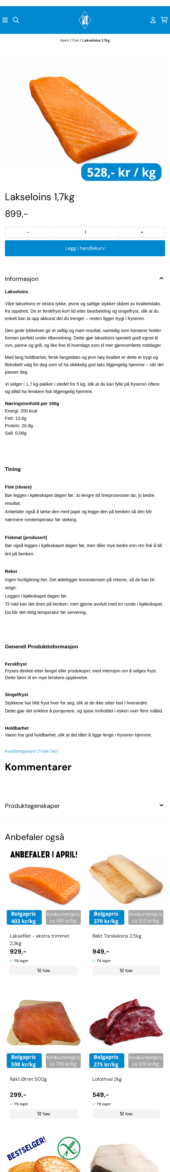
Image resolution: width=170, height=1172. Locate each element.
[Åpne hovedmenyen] (5, 20)
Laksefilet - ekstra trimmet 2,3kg (39, 940)
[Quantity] (85, 232)
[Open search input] (16, 20)
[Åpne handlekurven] (164, 20)
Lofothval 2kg (107, 1079)
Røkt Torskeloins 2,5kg (116, 936)
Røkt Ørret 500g (28, 1079)
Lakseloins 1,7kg (96, 40)
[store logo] (85, 20)
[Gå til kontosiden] (153, 20)
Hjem (65, 40)
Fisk (76, 40)
